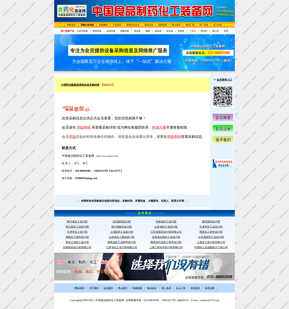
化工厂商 (180, 288)
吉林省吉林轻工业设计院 (166, 237)
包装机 (181, 31)
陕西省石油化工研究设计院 (166, 242)
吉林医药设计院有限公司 (77, 247)
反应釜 (169, 31)
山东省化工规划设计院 (122, 237)
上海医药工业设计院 (121, 232)
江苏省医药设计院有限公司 (166, 232)
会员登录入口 (224, 79)
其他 (226, 31)
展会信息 (148, 25)
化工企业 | (218, 25)
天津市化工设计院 (77, 232)
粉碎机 (204, 31)
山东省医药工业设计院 (211, 237)
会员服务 (108, 288)
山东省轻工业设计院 (166, 226)
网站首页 (71, 25)
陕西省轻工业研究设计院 (121, 242)
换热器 (158, 31)
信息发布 (195, 288)
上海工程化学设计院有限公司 (166, 247)
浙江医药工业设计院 (77, 226)
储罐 (147, 31)
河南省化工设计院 (166, 221)
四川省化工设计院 (77, 221)
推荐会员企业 (133, 25)
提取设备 (97, 31)
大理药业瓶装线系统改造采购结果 (80, 85)
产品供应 (117, 25)
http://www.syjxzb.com (107, 156)
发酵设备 (124, 31)
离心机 (215, 31)
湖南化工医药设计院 (77, 237)
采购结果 (162, 25)
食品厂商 (190, 25)
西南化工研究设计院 (211, 232)
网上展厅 (176, 25)
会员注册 (209, 288)
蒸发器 (137, 31)
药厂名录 (203, 25)
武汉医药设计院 (122, 221)
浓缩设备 (111, 31)
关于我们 (94, 288)
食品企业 (151, 288)
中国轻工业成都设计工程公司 (211, 247)
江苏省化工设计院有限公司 (121, 247)
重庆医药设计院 (211, 221)
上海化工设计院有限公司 (211, 242)
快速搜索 (137, 288)
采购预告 (103, 25)
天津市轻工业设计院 (211, 226)
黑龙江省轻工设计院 (77, 242)
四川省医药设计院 (121, 226)
